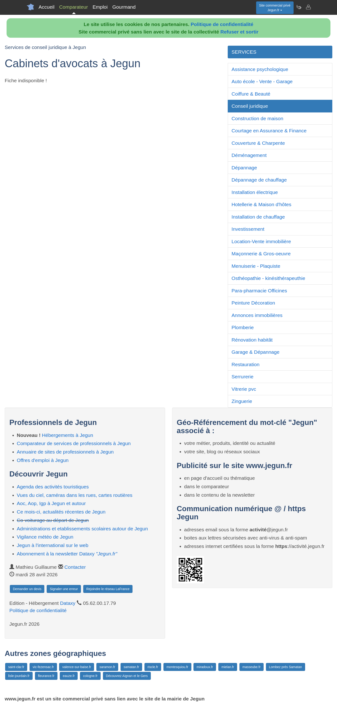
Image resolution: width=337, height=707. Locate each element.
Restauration (245, 364)
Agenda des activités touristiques (53, 486)
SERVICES (243, 52)
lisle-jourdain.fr (19, 676)
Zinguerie (241, 401)
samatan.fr (131, 667)
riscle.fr (153, 667)
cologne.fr (90, 676)
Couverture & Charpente (258, 143)
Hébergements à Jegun (67, 435)
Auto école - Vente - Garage (261, 81)
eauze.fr (69, 676)
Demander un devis (27, 589)
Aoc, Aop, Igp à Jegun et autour (51, 503)
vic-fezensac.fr (43, 667)
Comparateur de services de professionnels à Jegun (74, 443)
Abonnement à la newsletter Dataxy (67, 553)
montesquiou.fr (177, 667)
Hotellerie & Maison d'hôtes (261, 204)
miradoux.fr (205, 667)
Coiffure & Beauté (250, 94)
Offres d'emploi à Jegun (43, 460)
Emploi (100, 7)
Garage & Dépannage (255, 352)
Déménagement (248, 155)
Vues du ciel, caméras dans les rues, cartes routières (75, 495)
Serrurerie (242, 376)
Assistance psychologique (259, 69)
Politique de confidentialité (222, 24)
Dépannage (244, 167)
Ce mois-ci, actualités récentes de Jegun (61, 511)
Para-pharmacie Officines (259, 290)
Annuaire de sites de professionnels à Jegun (65, 451)
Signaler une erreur (64, 589)
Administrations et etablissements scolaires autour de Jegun (82, 528)
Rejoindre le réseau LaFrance (107, 589)
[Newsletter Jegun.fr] (298, 7)
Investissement (247, 229)
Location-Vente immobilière (261, 241)
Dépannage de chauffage (259, 179)
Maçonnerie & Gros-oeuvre (261, 253)
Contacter (75, 567)
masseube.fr (251, 667)
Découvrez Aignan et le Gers (127, 676)
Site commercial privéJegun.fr (275, 8)
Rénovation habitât (252, 339)
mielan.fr (227, 667)
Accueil (47, 7)
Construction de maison (257, 118)
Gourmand (124, 7)
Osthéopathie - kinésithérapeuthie (268, 278)
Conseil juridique (249, 106)
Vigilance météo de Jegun (45, 537)
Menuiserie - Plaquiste (255, 266)
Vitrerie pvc (243, 389)
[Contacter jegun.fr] (308, 7)
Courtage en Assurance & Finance (269, 130)
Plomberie (242, 327)
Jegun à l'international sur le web (52, 545)
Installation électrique (254, 192)
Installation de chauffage (258, 217)
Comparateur (73, 7)
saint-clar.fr (16, 667)
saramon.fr (107, 667)
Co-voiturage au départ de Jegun (53, 520)
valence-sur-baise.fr (76, 667)
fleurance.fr (46, 676)
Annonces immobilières (256, 315)
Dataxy (67, 603)
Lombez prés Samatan (285, 667)
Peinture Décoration (253, 302)
